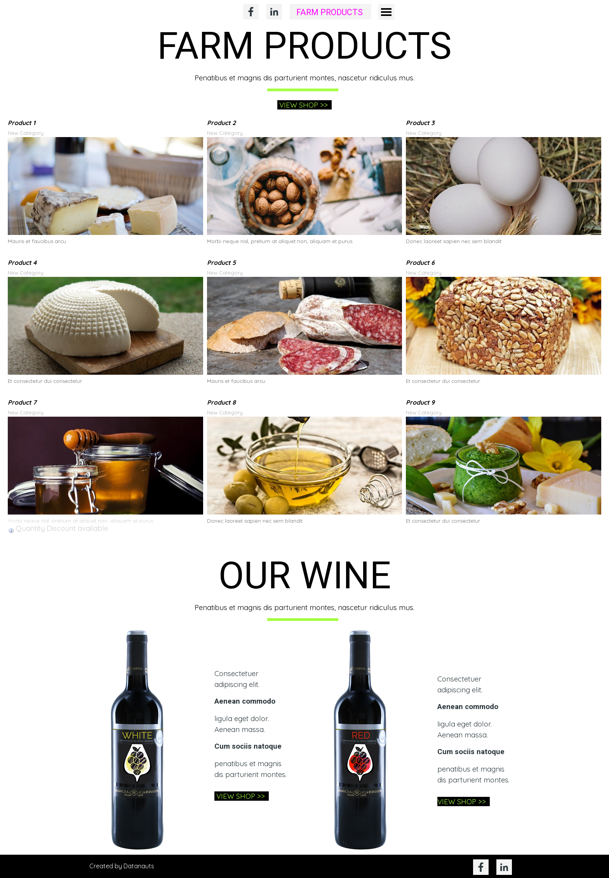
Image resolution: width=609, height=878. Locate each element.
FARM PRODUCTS (329, 13)
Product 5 (221, 262)
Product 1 (21, 123)
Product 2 (221, 123)
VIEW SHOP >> (304, 105)
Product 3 (420, 123)
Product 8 (221, 402)
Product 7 (22, 402)
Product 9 (420, 402)
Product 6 (420, 262)
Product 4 (22, 262)
